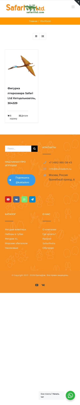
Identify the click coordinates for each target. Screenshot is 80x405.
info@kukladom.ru (60, 168)
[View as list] (43, 36)
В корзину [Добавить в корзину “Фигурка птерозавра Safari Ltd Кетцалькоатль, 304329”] (13, 117)
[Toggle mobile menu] (73, 7)
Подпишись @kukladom (19, 180)
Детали (24, 116)
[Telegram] (32, 199)
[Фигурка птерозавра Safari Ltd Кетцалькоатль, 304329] (21, 66)
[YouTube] (8, 199)
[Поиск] (34, 149)
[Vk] (16, 199)
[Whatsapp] (24, 199)
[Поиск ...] (18, 149)
